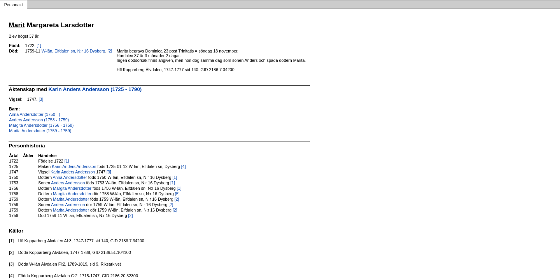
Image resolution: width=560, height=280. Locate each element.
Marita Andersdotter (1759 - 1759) (40, 130)
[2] (109, 51)
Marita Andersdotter (71, 199)
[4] (183, 166)
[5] (177, 193)
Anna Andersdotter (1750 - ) (34, 114)
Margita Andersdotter (72, 188)
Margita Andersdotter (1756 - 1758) (41, 125)
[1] (39, 45)
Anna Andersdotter (70, 177)
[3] (40, 99)
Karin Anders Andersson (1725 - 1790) (95, 89)
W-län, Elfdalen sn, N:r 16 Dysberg (73, 51)
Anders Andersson (68, 182)
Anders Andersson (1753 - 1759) (39, 119)
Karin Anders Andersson (74, 166)
